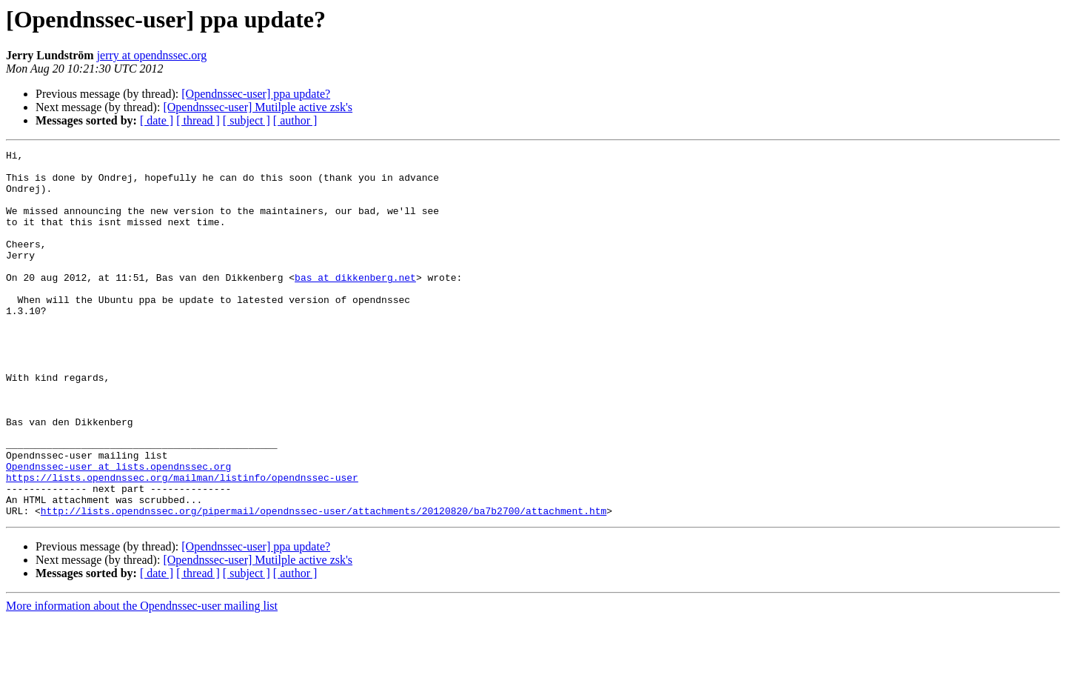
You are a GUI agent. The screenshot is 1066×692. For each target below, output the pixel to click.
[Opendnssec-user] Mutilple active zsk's (257, 107)
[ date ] (156, 120)
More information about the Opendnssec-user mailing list (142, 679)
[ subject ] (246, 120)
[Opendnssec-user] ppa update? (255, 93)
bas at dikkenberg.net (355, 303)
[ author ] (295, 120)
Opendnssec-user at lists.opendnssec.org (118, 530)
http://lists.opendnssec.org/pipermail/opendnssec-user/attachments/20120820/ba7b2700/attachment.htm (323, 583)
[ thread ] (198, 120)
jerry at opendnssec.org (152, 55)
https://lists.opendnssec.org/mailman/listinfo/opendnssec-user (182, 543)
